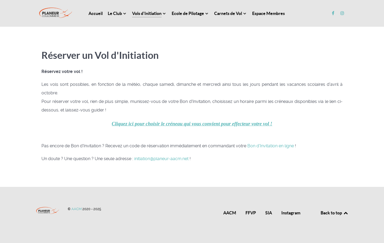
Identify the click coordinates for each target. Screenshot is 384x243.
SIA (268, 212)
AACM (76, 209)
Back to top (334, 212)
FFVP (250, 212)
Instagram (290, 212)
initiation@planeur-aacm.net (161, 158)
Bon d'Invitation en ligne (270, 145)
